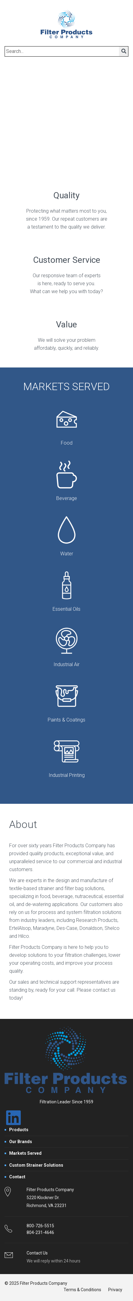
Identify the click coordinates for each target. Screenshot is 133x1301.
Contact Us (37, 1253)
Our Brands (20, 1141)
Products (18, 1129)
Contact (17, 1176)
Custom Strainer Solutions (36, 1165)
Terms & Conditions (82, 1289)
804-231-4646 (40, 1232)
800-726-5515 (40, 1225)
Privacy (115, 1289)
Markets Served (25, 1153)
